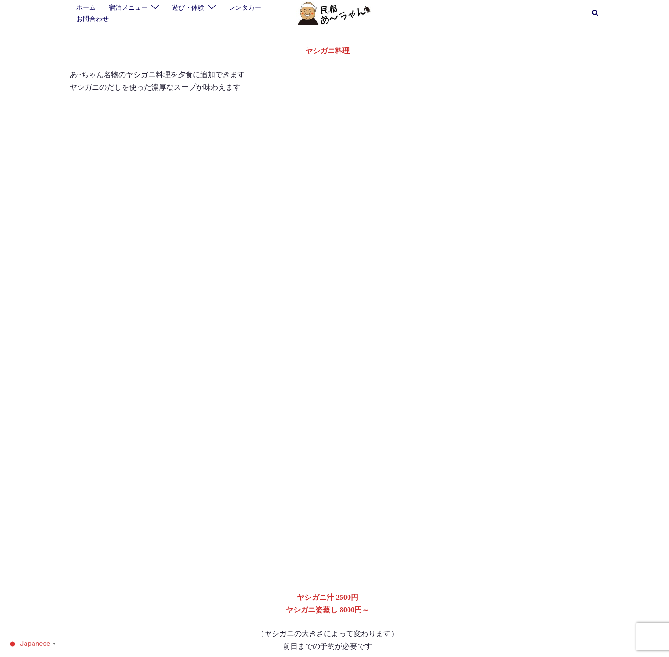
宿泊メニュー (128, 7)
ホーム (86, 7)
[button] (595, 13)
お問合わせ (92, 18)
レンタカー (245, 7)
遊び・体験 (188, 7)
